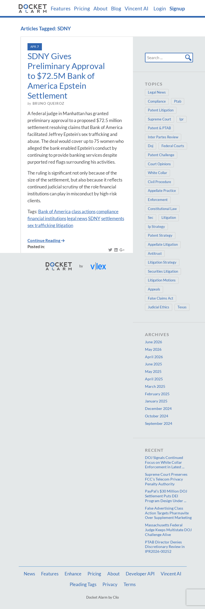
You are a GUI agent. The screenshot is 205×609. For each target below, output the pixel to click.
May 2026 (153, 349)
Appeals (154, 289)
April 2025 (154, 379)
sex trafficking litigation (50, 225)
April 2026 (154, 356)
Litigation (168, 217)
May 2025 (153, 371)
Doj (150, 146)
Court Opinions (159, 164)
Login (159, 8)
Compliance (157, 101)
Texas (182, 307)
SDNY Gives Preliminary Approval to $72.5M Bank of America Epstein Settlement (66, 75)
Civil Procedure (159, 182)
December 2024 (158, 408)
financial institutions (46, 218)
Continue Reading (46, 240)
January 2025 (156, 401)
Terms (130, 584)
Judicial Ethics (158, 307)
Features (60, 8)
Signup (177, 8)
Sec (150, 217)
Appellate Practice (162, 190)
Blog (116, 8)
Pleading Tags (83, 584)
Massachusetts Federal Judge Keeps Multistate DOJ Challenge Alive (168, 530)
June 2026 (153, 342)
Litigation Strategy (162, 262)
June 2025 (153, 364)
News (29, 573)
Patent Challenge (161, 155)
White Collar (157, 173)
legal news (77, 218)
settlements (112, 218)
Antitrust (155, 253)
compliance (107, 211)
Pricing (82, 8)
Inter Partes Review (163, 137)
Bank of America (54, 211)
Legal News (157, 92)
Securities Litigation (163, 271)
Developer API (140, 573)
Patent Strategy (160, 235)
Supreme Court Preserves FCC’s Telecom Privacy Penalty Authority (166, 479)
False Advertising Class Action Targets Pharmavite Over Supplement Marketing (168, 513)
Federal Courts (172, 146)
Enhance (73, 573)
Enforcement (158, 199)
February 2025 (157, 394)
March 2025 (155, 386)
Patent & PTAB (159, 128)
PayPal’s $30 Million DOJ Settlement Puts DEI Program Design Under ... (166, 496)
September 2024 (158, 423)
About (100, 8)
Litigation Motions (162, 280)
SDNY (94, 218)
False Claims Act (160, 298)
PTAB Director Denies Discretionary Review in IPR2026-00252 (165, 547)
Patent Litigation (161, 110)
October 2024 (156, 416)
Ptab (177, 101)
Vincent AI (136, 8)
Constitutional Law (162, 209)
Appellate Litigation (163, 244)
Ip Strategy (156, 226)
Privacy (109, 584)
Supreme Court (159, 119)
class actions (84, 211)
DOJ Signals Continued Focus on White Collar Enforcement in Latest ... (164, 462)
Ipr (181, 119)
